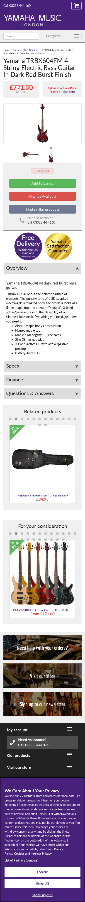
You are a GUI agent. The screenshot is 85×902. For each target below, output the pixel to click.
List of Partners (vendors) (21, 860)
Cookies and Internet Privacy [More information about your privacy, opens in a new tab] (33, 853)
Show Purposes (42, 895)
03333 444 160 (20, 6)
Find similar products (42, 209)
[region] (42, 839)
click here (69, 91)
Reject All (42, 883)
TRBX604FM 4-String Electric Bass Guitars (42, 610)
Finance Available (42, 196)
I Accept (42, 872)
